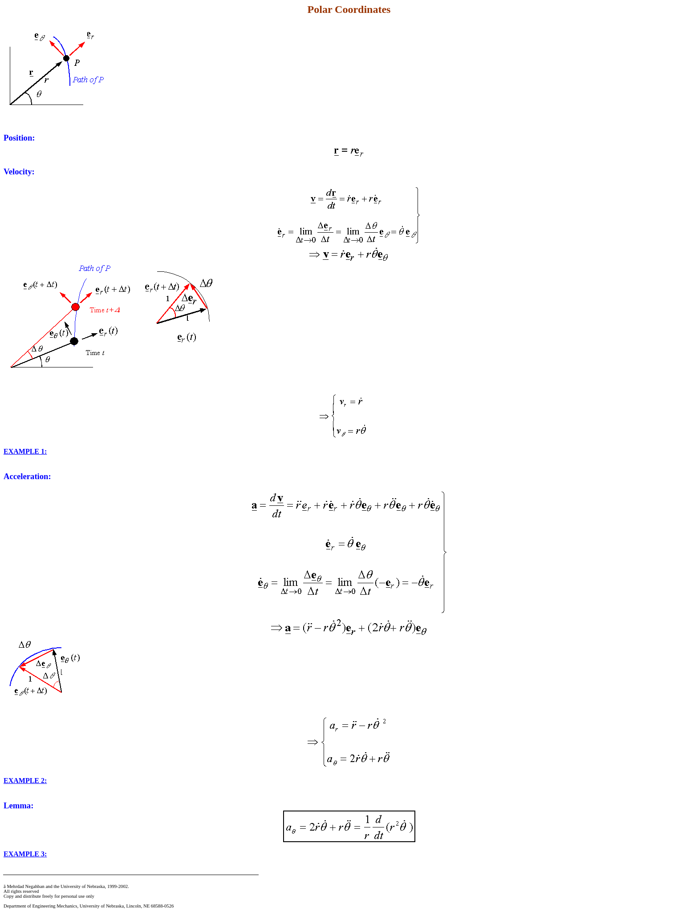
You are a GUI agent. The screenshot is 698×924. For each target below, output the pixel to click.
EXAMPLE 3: (25, 854)
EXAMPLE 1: (25, 451)
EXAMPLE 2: (25, 780)
